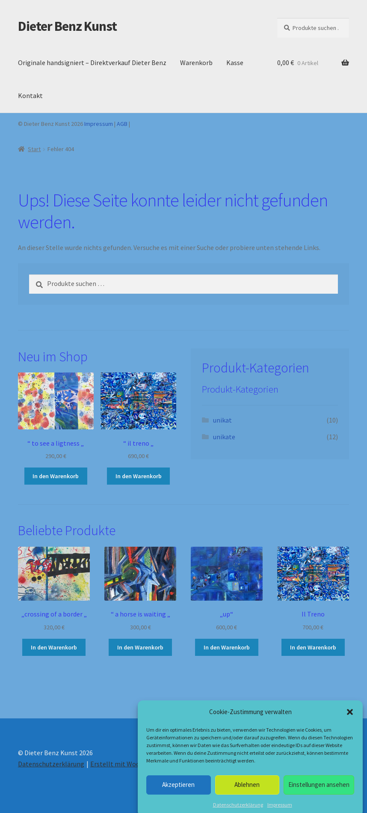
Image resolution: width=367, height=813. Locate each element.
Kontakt (30, 95)
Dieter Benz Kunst (67, 26)
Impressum (98, 124)
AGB (122, 124)
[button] (350, 733)
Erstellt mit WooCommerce (131, 763)
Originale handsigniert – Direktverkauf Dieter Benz (92, 62)
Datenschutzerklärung (51, 763)
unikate (224, 436)
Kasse (234, 62)
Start (34, 149)
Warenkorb (196, 62)
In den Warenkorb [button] (56, 476)
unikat (222, 420)
